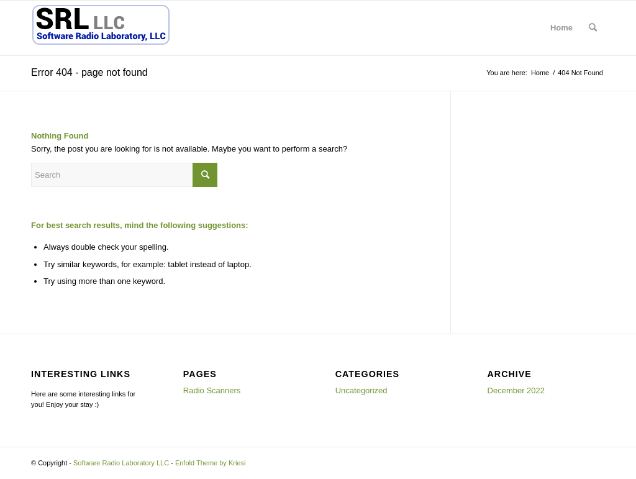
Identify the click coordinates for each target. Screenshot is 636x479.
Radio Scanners (212, 390)
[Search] (593, 28)
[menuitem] (593, 28)
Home (561, 27)
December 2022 (516, 390)
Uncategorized (361, 390)
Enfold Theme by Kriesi (210, 463)
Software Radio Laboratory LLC (121, 463)
